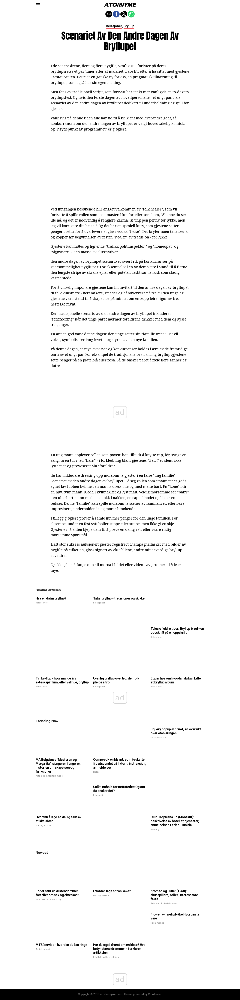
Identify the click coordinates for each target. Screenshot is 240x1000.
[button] (38, 4)
